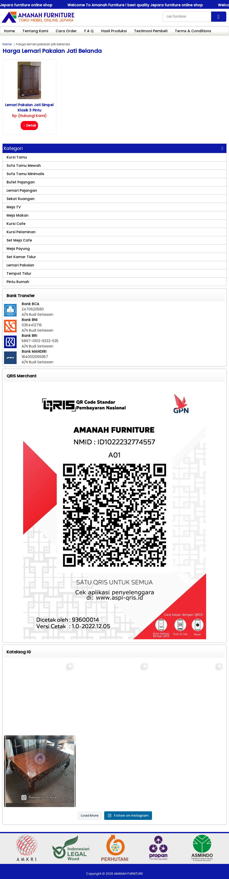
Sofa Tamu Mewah (24, 165)
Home (9, 30)
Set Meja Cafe (19, 240)
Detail (29, 125)
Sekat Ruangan (20, 198)
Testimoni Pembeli (150, 30)
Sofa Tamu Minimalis (25, 173)
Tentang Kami (35, 30)
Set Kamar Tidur (21, 256)
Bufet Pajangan (21, 182)
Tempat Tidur (19, 273)
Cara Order (66, 30)
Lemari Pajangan (22, 190)
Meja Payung (18, 248)
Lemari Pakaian (20, 265)
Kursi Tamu (17, 157)
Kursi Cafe (16, 223)
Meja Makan (17, 215)
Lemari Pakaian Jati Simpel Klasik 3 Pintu (29, 107)
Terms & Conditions (193, 30)
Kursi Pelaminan (21, 231)
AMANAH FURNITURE (128, 873)
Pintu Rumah (18, 281)
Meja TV (14, 207)
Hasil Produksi (114, 30)
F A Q (89, 30)
